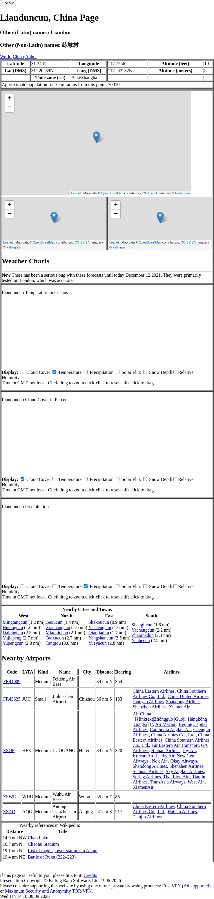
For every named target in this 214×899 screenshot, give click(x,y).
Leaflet (76, 193)
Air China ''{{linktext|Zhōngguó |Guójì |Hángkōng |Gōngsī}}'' (170, 719)
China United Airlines (188, 696)
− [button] (10, 107)
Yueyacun (97, 643)
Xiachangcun (58, 627)
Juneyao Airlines (148, 701)
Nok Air (160, 760)
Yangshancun (100, 637)
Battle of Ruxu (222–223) (52, 856)
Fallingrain (182, 193)
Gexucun (54, 622)
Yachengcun (143, 630)
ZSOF (8, 750)
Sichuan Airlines (148, 771)
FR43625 (12, 699)
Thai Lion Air (176, 776)
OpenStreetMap (112, 193)
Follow (8, 3)
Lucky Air (164, 755)
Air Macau (165, 724)
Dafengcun (13, 632)
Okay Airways (184, 760)
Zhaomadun (143, 635)
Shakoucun (98, 622)
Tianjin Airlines (147, 816)
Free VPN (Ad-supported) (186, 885)
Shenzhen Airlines (149, 706)
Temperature (70, 372)
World (6, 56)
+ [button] (10, 98)
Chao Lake (38, 837)
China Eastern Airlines (154, 691)
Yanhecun (141, 640)
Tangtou (53, 643)
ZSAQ (9, 811)
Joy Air (189, 750)
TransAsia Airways (168, 781)
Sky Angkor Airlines (185, 771)
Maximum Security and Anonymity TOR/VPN (48, 891)
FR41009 (12, 681)
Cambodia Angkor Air (170, 729)
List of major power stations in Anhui (62, 850)
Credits (90, 875)
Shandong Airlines (183, 701)
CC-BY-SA (150, 193)
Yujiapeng (12, 637)
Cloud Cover (38, 372)
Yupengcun (13, 643)
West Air (196, 781)
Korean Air (143, 755)
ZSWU (9, 796)
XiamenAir (179, 706)
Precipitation (101, 372)
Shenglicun (142, 624)
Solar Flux (131, 372)
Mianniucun (57, 632)
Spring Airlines (147, 776)
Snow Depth (160, 372)
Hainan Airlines (165, 750)
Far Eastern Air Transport (175, 745)
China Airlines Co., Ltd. (173, 734)
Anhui (31, 56)
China (18, 56)
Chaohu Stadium (43, 844)
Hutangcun (13, 627)
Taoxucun (55, 637)
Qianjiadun (98, 632)
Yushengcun (99, 627)
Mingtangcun (15, 622)
